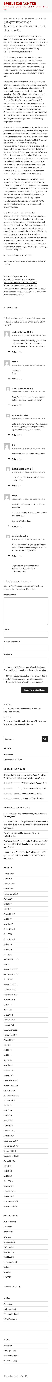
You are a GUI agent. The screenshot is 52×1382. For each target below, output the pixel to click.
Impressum (8, 755)
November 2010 (11, 1085)
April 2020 (8, 899)
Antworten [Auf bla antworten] (17, 459)
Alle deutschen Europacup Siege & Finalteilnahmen (25, 292)
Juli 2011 (7, 1045)
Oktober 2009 (10, 1151)
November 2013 (11, 969)
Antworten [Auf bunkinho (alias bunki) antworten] (17, 486)
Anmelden (8, 1304)
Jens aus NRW (10, 822)
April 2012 (8, 1010)
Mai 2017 (8, 919)
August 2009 (9, 1161)
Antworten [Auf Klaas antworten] (17, 526)
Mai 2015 (8, 949)
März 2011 (8, 1065)
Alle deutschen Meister (13, 295)
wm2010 (7, 1277)
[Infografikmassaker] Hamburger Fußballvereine (24, 798)
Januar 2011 (9, 1075)
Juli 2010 (7, 1106)
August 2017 (9, 914)
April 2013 (8, 979)
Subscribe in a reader (12, 1287)
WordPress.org (10, 1319)
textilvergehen (10, 137)
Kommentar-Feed (11, 1314)
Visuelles (12, 308)
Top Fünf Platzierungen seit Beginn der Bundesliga (25, 289)
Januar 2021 (9, 889)
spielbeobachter (20, 3)
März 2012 (8, 1015)
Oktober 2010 (10, 1090)
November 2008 (11, 1206)
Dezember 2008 (11, 1201)
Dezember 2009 (11, 1141)
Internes (7, 1237)
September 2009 (11, 1156)
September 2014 (11, 959)
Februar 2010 (9, 1131)
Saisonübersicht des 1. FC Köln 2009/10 (20, 282)
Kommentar (10, 595)
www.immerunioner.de (13, 134)
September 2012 (11, 995)
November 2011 (10, 1035)
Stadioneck (8, 814)
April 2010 (8, 1121)
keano (15, 362)
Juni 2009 (8, 1171)
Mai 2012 (8, 1005)
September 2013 (11, 974)
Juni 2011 (7, 1050)
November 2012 (11, 984)
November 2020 (11, 894)
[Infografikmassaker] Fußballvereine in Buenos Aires (25, 783)
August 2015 (9, 939)
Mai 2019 (8, 904)
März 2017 (8, 924)
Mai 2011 (7, 1055)
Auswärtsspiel (10, 1222)
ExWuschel (8, 841)
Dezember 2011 (10, 1030)
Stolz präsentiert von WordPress (17, 1376)
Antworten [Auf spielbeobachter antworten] (17, 435)
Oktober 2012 (9, 990)
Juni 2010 (8, 1110)
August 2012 (9, 1000)
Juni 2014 (8, 964)
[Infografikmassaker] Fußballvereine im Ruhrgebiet (25, 788)
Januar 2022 (9, 874)
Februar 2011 (9, 1070)
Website (8, 654)
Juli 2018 (7, 909)
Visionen (7, 1267)
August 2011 (9, 1040)
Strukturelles (9, 1252)
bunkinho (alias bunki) (22, 469)
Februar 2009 (9, 1191)
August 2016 (9, 929)
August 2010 (9, 1100)
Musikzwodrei (9, 1242)
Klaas (14, 495)
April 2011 (8, 1060)
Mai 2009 (8, 1176)
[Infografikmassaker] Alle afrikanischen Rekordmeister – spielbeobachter (26, 568)
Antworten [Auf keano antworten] (17, 379)
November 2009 (11, 1146)
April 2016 (8, 934)
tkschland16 (9, 1257)
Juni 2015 (8, 944)
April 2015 (8, 954)
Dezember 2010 (10, 1080)
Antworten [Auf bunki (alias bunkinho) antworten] (17, 352)
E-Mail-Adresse (12, 642)
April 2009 (8, 1181)
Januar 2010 (9, 1136)
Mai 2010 (8, 1116)
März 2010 (8, 1126)
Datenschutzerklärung (13, 760)
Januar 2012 (9, 1025)
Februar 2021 (9, 884)
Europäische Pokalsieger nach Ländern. (20, 279)
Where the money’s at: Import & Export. (20, 285)
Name (7, 629)
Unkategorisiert (10, 1262)
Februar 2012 (9, 1020)
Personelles (9, 1247)
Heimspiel (8, 1227)
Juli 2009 (7, 1166)
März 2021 (8, 879)
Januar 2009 (9, 1196)
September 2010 (11, 1095)
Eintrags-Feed (10, 1309)
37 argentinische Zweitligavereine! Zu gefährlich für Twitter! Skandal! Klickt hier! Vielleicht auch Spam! (26, 825)
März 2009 (8, 1186)
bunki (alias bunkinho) (22, 332)
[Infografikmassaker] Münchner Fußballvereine (23, 793)
